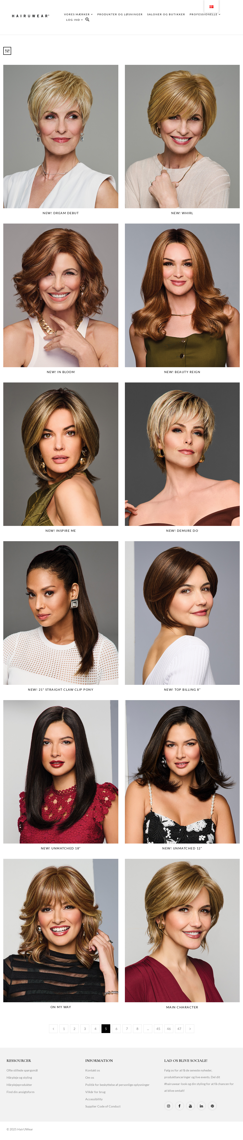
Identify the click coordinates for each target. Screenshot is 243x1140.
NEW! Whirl (182, 213)
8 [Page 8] (137, 1029)
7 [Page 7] (127, 1029)
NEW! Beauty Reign (182, 372)
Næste (189, 1028)
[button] (87, 20)
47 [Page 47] (179, 1029)
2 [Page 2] (74, 1029)
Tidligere (53, 1028)
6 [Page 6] (116, 1029)
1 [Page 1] (64, 1029)
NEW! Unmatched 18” (61, 848)
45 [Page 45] (158, 1029)
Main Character (182, 1007)
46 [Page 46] (169, 1029)
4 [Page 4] (95, 1029)
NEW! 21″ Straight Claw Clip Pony (60, 689)
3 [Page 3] (85, 1029)
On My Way (61, 1007)
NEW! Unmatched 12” (182, 848)
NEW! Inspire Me (60, 530)
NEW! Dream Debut (61, 213)
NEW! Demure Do (182, 530)
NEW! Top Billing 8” (182, 689)
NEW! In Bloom (61, 372)
